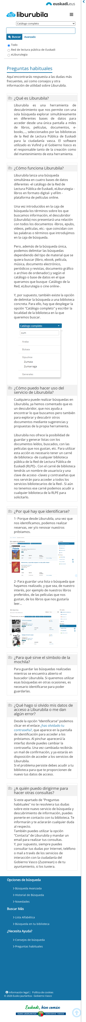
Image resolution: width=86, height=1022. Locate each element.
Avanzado (30, 37)
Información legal (17, 992)
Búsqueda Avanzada (28, 888)
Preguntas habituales (29, 946)
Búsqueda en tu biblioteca (32, 924)
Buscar (14, 37)
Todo (14, 45)
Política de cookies (42, 992)
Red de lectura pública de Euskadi (33, 49)
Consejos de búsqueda (30, 940)
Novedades (22, 901)
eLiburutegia (19, 54)
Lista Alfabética (25, 917)
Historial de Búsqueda (29, 895)
